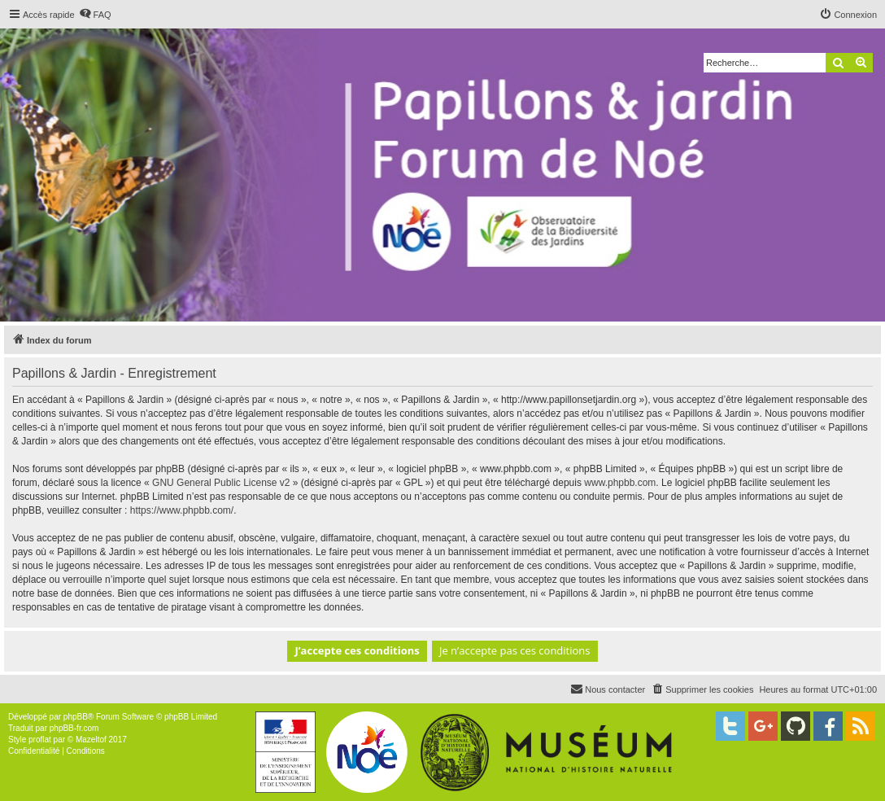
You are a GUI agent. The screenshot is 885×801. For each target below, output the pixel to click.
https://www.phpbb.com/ (181, 510)
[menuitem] (95, 14)
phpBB (75, 716)
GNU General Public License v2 (221, 482)
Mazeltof (91, 739)
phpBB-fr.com (74, 728)
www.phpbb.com (620, 482)
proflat (39, 739)
